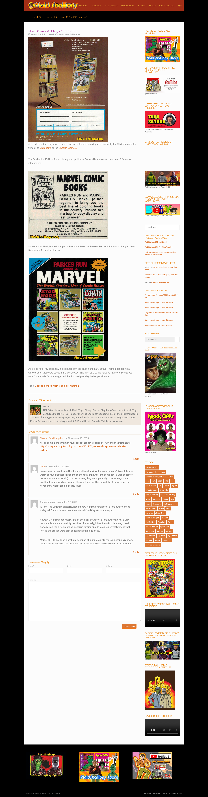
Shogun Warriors (68, 148)
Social (141, 5)
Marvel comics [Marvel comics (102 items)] (151, 508)
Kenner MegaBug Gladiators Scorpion (158, 325)
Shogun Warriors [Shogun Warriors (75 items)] (152, 527)
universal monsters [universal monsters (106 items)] (153, 545)
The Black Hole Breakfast (160, 282)
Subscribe (127, 5)
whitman (74, 385)
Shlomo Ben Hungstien (52, 438)
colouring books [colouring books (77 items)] (151, 490)
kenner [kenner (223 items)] (148, 504)
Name (31, 566)
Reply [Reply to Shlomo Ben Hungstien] (136, 458)
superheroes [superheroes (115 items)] (150, 536)
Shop (152, 5)
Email (69, 566)
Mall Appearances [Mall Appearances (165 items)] (170, 504)
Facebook (147, 793)
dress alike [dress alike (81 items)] (164, 490)
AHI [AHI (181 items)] (159, 486)
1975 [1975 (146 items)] (147, 481)
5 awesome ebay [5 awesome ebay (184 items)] (152, 467)
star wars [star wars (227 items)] (168, 531)
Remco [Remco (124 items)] (170, 522)
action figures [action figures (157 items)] (151, 486)
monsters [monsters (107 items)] (149, 513)
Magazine (111, 5)
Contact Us (166, 5)
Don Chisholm (150, 275)
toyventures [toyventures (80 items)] (167, 540)
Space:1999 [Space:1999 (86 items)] (164, 527)
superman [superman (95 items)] (161, 536)
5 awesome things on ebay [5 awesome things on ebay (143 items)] (156, 472)
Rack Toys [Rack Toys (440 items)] (162, 522)
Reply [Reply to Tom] (136, 494)
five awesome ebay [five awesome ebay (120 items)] (168, 495)
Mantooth (51, 34)
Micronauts (45, 148)
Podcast (96, 5)
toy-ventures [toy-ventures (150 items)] (172, 536)
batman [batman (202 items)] (166, 486)
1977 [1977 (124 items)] (160, 481)
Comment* (32, 580)
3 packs (39, 385)
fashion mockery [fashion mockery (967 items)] (152, 495)
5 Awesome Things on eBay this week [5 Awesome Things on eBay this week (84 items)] (160, 476)
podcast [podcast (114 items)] (165, 518)
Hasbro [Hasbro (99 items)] (165, 499)
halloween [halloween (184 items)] (156, 499)
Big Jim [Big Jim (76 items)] (174, 486)
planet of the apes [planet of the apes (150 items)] (152, 518)
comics (48, 385)
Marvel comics (61, 385)
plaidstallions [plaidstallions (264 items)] (160, 513)
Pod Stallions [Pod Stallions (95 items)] (150, 522)
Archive (82, 5)
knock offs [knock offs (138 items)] (157, 504)
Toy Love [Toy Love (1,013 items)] (149, 540)
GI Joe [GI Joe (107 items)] (148, 499)
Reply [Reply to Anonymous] (136, 552)
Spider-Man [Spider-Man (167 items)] (150, 531)
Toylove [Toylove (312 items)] (157, 540)
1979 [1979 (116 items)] (172, 481)
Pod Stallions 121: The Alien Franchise (159, 247)
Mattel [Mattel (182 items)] (161, 508)
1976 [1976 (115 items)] (154, 481)
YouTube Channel (175, 793)
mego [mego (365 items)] (168, 508)
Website (109, 566)
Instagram (156, 793)
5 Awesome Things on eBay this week (159, 302)
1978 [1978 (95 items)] (166, 481)
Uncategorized (64, 34)
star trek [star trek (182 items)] (160, 531)
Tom (42, 466)
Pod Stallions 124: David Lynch (156, 242)
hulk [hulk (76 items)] (172, 499)
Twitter (164, 793)
